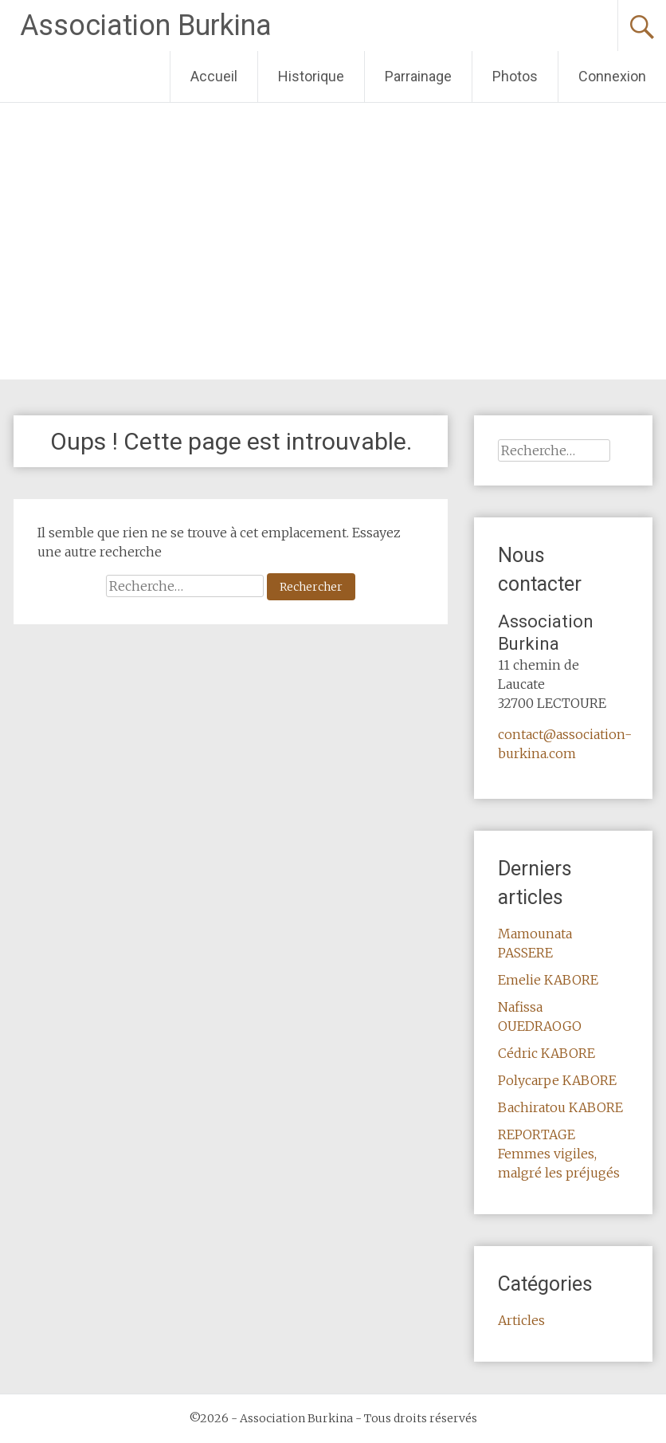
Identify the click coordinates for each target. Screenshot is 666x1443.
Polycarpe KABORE (557, 1080)
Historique (311, 76)
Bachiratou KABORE (560, 1107)
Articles (521, 1320)
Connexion (612, 76)
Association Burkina (146, 25)
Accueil (213, 76)
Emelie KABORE (548, 980)
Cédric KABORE (546, 1053)
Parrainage (418, 76)
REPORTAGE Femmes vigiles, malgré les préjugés (559, 1153)
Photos (515, 76)
